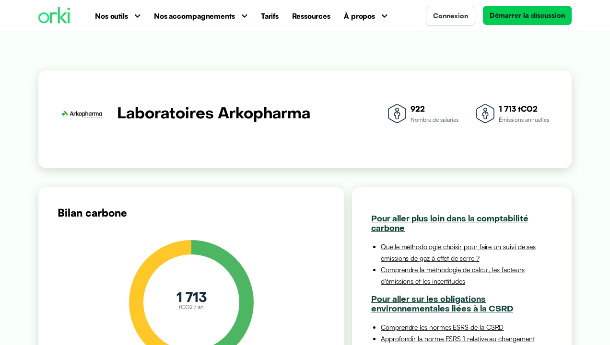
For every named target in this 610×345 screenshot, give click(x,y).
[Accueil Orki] (54, 16)
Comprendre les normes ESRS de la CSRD (442, 327)
